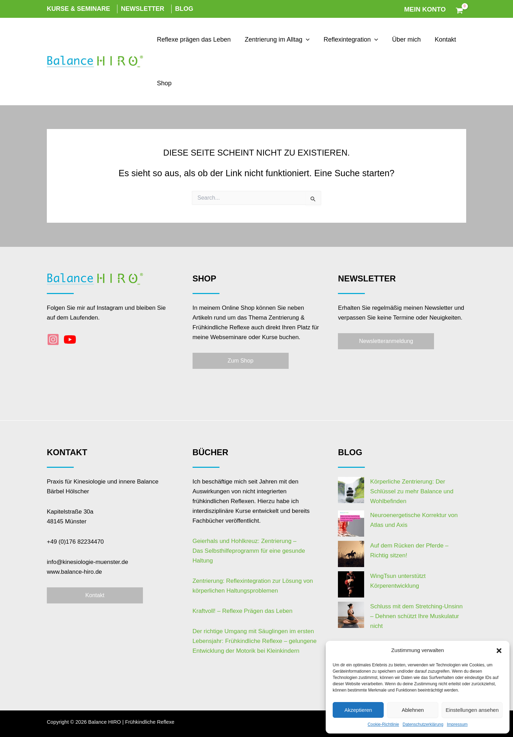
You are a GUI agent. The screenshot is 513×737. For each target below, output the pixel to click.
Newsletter (142, 8)
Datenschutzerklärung (423, 724)
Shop (163, 83)
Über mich (401, 39)
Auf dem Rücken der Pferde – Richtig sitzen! (402, 529)
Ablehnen (413, 710)
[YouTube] (70, 339)
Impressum (457, 724)
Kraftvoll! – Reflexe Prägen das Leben (242, 611)
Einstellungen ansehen (472, 710)
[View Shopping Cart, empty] (459, 9)
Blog (184, 8)
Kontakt (439, 39)
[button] (499, 650)
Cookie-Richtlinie (383, 724)
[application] (304, 40)
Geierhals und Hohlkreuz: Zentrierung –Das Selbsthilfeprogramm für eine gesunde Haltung (249, 551)
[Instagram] (53, 339)
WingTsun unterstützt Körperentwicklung (397, 543)
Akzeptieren (358, 710)
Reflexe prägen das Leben (193, 39)
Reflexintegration (347, 40)
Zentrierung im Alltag (275, 40)
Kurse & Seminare (78, 8)
